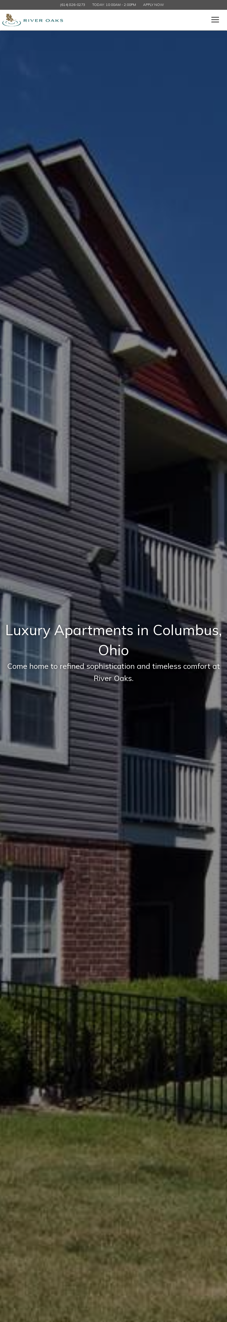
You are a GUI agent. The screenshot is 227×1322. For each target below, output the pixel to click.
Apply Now (153, 4)
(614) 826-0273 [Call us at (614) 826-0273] (72, 4)
